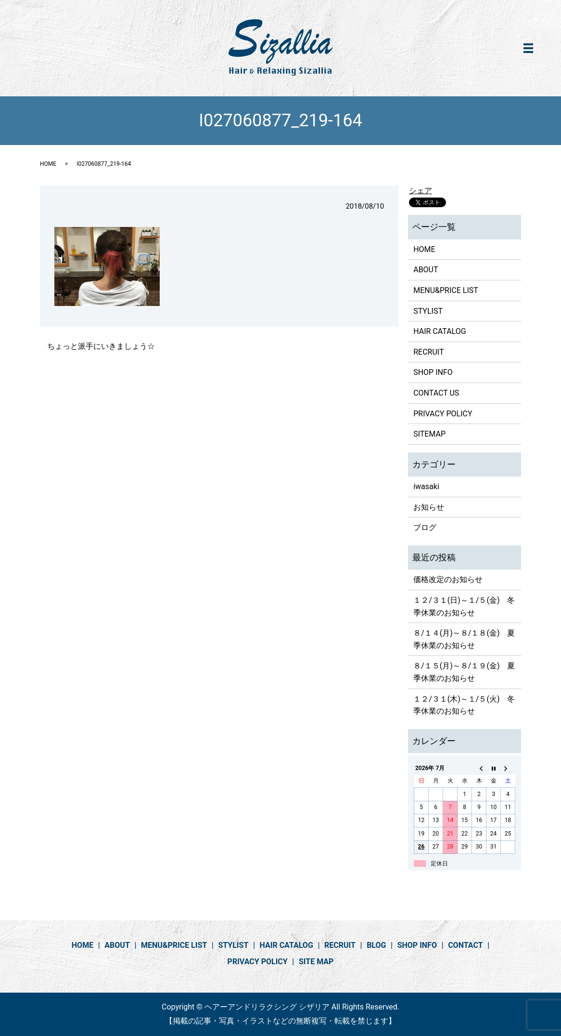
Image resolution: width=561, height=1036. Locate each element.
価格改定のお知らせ (448, 579)
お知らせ (428, 507)
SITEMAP (429, 433)
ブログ (424, 527)
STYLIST (428, 311)
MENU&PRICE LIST (445, 290)
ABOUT (425, 269)
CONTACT (465, 945)
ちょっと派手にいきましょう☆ (101, 346)
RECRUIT (428, 352)
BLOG (376, 945)
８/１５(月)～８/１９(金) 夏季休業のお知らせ (464, 672)
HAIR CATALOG (439, 331)
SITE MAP (316, 961)
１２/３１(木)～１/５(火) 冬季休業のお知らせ (464, 705)
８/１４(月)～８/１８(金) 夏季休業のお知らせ (464, 639)
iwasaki (426, 486)
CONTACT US (436, 393)
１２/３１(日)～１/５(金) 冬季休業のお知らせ (464, 606)
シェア (420, 190)
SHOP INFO (433, 372)
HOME (48, 163)
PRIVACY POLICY (442, 413)
